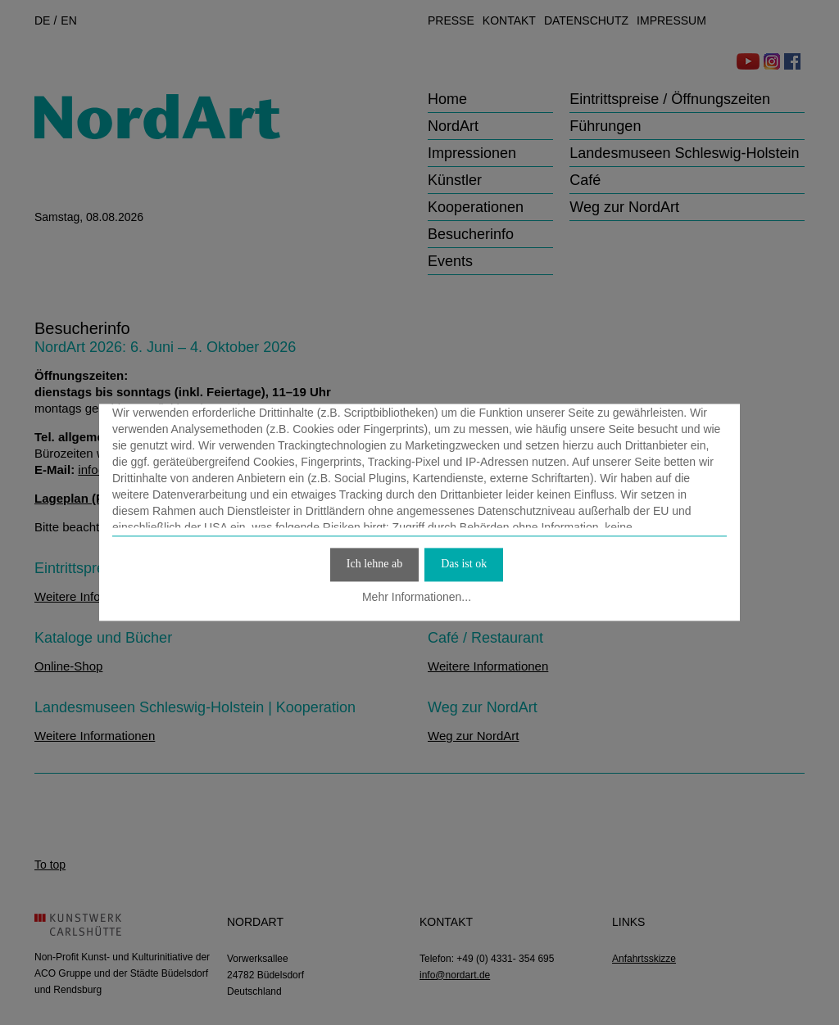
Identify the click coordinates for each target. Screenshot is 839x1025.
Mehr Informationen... (416, 596)
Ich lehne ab (374, 564)
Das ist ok (464, 564)
